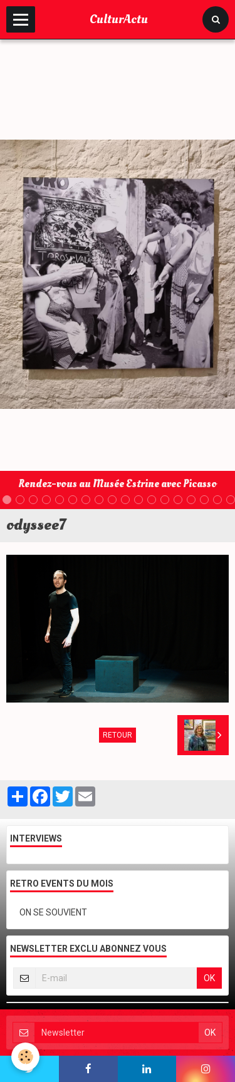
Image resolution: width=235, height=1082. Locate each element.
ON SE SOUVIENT (53, 912)
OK (209, 978)
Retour (117, 735)
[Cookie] (25, 1057)
